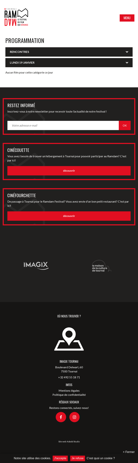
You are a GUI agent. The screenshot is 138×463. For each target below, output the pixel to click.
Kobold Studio (73, 441)
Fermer (129, 451)
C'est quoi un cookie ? (101, 458)
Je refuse (78, 458)
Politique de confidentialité (69, 394)
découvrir (69, 170)
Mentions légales (69, 390)
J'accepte (60, 458)
